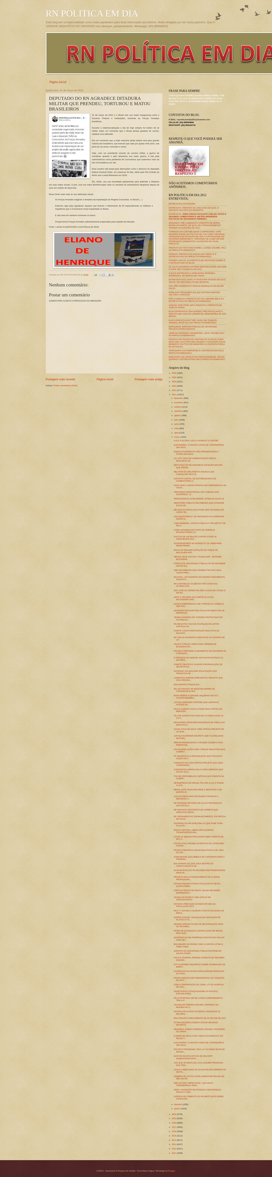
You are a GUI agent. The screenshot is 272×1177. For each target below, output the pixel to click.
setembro (178, 411)
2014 (174, 1140)
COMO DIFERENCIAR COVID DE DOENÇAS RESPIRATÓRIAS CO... (194, 531)
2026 (174, 373)
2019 (174, 1118)
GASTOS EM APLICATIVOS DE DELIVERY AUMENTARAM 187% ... (193, 1057)
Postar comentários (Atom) (65, 385)
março (177, 437)
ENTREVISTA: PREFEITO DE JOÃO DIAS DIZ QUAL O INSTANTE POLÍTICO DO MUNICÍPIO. (194, 209)
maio (176, 428)
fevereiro (178, 1104)
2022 (174, 390)
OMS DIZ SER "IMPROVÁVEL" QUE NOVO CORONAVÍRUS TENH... (193, 1084)
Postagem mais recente (60, 379)
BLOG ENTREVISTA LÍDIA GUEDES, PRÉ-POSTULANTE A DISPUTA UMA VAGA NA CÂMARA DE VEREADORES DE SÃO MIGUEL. (197, 313)
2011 (174, 1153)
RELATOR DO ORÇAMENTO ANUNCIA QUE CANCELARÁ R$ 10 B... (194, 473)
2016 (174, 1131)
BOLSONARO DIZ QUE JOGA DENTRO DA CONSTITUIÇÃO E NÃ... (193, 864)
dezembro (179, 398)
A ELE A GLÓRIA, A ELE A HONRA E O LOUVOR (196, 440)
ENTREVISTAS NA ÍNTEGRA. (182, 204)
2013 (174, 1144)
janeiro (177, 1108)
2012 (174, 1149)
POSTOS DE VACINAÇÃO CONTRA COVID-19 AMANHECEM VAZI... (195, 537)
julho (176, 420)
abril (176, 433)
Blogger (171, 1171)
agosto (177, 415)
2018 (174, 1123)
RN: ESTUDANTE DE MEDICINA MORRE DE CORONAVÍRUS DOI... (194, 690)
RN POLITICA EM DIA (92, 13)
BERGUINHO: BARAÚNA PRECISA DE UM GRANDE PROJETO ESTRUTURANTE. (193, 328)
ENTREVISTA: (197, 216)
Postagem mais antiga (148, 379)
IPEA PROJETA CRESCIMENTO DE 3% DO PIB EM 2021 (200, 1018)
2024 (174, 381)
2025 (174, 377)
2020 (174, 1114)
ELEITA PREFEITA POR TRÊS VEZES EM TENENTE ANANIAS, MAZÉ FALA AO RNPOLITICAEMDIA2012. (193, 321)
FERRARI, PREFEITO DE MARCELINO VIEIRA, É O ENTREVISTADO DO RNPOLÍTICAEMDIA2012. (192, 255)
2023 (174, 386)
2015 (174, 1136)
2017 (174, 1127)
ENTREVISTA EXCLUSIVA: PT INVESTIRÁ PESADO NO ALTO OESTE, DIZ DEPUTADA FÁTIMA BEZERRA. (197, 280)
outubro (177, 407)
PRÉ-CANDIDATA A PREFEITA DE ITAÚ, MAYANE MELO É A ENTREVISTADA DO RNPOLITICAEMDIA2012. (196, 300)
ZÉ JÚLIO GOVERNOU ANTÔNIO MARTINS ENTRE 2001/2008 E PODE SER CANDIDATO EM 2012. (197, 268)
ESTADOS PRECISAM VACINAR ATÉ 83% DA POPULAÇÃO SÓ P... (194, 905)
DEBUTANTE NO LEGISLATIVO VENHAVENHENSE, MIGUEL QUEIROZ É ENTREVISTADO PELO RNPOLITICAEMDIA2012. (197, 358)
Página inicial (57, 82)
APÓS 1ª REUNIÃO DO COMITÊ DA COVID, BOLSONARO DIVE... (194, 598)
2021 (174, 394)
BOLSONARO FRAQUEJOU (186, 684)
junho (177, 424)
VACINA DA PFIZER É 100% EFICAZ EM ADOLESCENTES (192, 898)
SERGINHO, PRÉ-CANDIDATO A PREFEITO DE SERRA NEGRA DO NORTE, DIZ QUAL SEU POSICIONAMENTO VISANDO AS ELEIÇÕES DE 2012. (195, 225)
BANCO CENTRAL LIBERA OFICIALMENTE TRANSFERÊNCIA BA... (194, 831)
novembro (179, 402)
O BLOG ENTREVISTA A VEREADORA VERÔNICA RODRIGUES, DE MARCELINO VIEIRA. (192, 274)
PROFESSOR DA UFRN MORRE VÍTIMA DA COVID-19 (199, 499)
